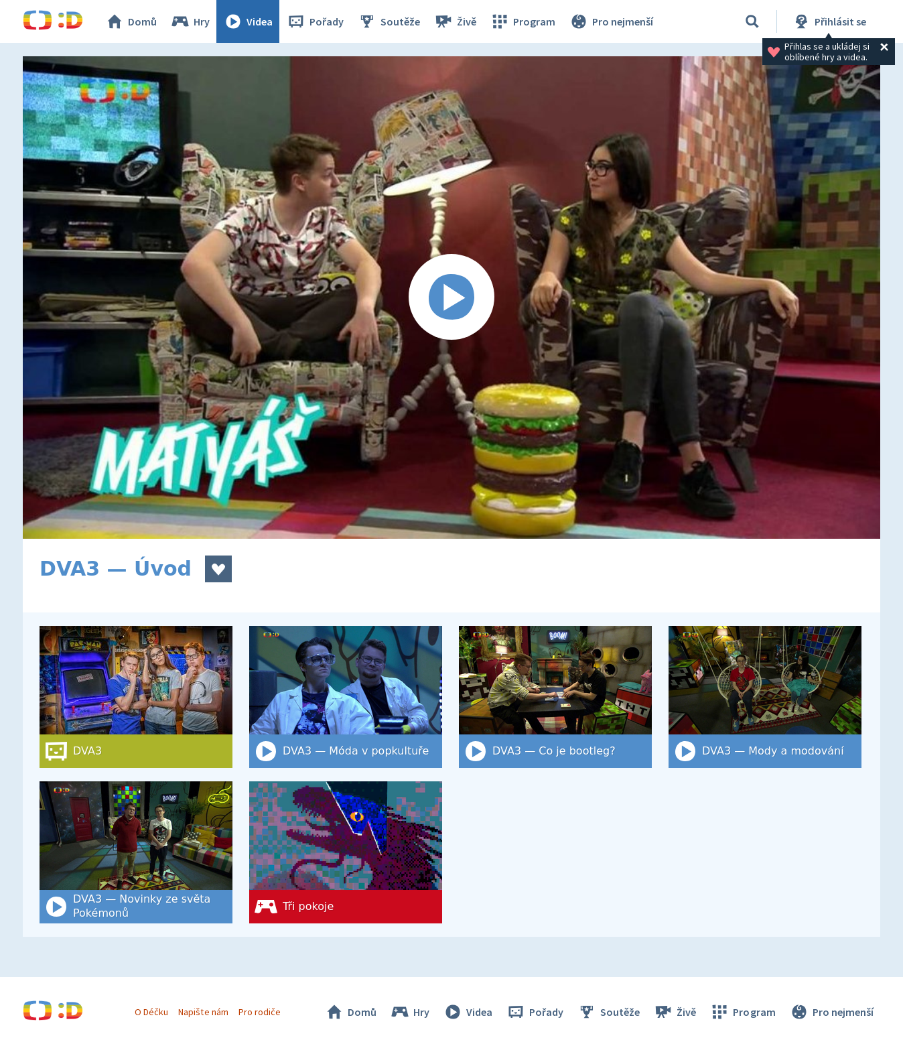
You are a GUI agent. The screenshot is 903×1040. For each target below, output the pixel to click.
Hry (190, 21)
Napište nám (203, 1012)
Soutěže (388, 21)
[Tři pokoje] (345, 852)
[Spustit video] (451, 297)
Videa (248, 21)
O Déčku (151, 1012)
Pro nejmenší (611, 21)
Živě (454, 21)
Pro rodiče (259, 1012)
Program (522, 21)
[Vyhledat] (752, 21)
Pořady (315, 21)
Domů (131, 21)
